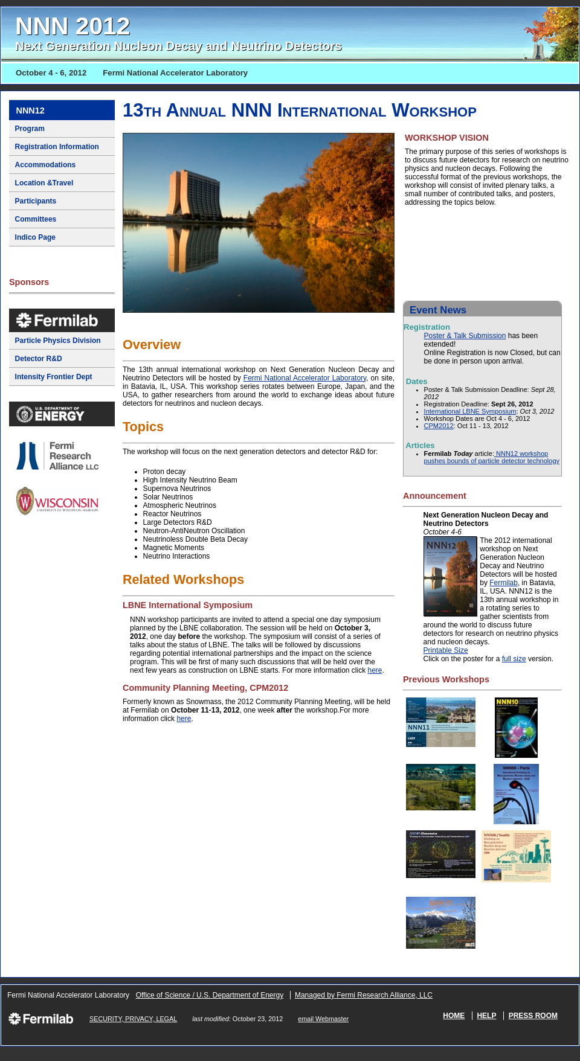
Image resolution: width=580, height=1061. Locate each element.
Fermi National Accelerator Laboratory (304, 378)
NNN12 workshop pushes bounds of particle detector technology (491, 457)
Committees (36, 219)
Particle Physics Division (58, 340)
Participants (36, 201)
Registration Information (57, 147)
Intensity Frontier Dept (53, 377)
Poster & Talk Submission (465, 336)
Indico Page (35, 237)
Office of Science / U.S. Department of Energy (210, 995)
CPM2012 (439, 425)
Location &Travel (44, 183)
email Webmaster (323, 1018)
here (374, 670)
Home (454, 1015)
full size (514, 659)
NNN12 (30, 110)
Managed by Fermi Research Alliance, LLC (364, 995)
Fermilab (503, 583)
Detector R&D (38, 358)
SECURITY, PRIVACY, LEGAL (133, 1018)
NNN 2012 (178, 32)
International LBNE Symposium (470, 411)
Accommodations (45, 165)
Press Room (533, 1015)
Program (30, 128)
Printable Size (446, 650)
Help (486, 1015)
